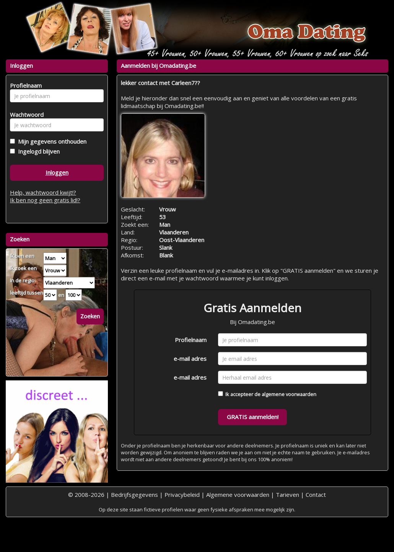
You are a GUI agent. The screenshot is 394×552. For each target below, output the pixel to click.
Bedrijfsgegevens (134, 494)
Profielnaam (191, 340)
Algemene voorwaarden (237, 494)
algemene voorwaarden (289, 394)
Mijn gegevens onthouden (50, 141)
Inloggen (57, 172)
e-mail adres (190, 358)
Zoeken (90, 316)
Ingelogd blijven (37, 151)
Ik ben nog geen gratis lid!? (45, 200)
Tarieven (287, 494)
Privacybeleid (182, 494)
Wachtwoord (24, 114)
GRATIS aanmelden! (252, 417)
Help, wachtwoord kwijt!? (43, 192)
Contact (316, 494)
